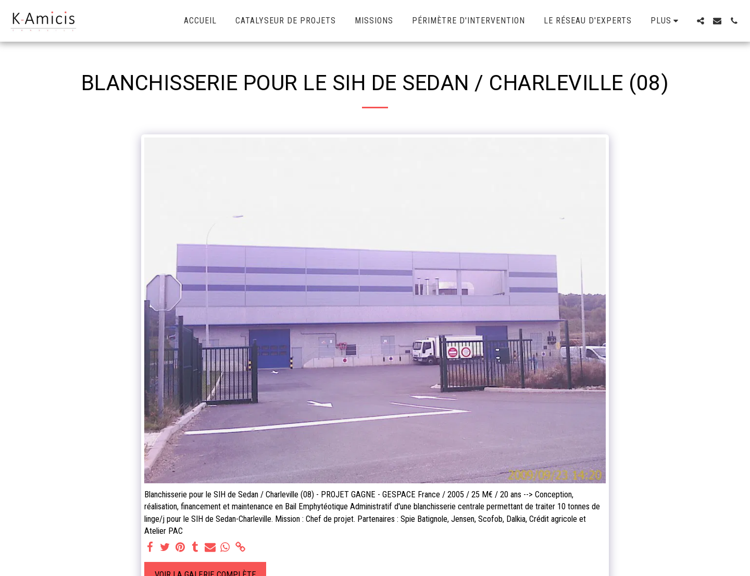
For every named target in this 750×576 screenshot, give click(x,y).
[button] (700, 21)
